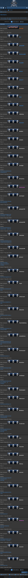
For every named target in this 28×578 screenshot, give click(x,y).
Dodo (20, 97)
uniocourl (21, 472)
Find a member (3, 18)
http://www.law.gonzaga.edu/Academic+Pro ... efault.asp (5, 479)
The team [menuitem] (17, 574)
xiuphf (20, 283)
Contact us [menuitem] (12, 574)
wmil (20, 438)
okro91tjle (21, 165)
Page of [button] (10, 21)
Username (2, 24)
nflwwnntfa (21, 309)
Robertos (21, 157)
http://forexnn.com (3, 565)
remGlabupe (21, 375)
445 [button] (21, 21)
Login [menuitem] (27, 8)
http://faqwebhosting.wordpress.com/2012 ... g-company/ (5, 382)
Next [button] (23, 21)
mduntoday (21, 235)
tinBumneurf (21, 398)
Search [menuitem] (26, 12)
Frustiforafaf (21, 559)
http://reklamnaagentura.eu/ (5, 277)
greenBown (21, 88)
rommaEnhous (22, 336)
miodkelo (21, 131)
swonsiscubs (22, 187)
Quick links (1, 8)
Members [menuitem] (23, 574)
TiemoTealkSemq (22, 322)
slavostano (21, 122)
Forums (3, 8)
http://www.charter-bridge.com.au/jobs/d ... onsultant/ (5, 264)
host (20, 37)
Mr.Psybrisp (21, 178)
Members (6, 8)
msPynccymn (22, 296)
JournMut (21, 508)
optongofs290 (22, 248)
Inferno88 (21, 28)
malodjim (21, 139)
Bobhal (20, 486)
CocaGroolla (21, 423)
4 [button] (16, 21)
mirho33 (21, 71)
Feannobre (21, 446)
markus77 (21, 79)
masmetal (21, 105)
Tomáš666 (21, 62)
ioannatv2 (21, 546)
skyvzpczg (21, 520)
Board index (4, 574)
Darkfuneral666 (22, 54)
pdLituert (21, 257)
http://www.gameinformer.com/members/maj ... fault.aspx (5, 430)
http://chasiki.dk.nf (3, 513)
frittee (20, 533)
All (7, 18)
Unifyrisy (21, 463)
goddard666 (21, 45)
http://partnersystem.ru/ (4, 356)
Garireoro (21, 500)
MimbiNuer (21, 410)
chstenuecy (21, 271)
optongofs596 (22, 222)
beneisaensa (21, 148)
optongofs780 (22, 209)
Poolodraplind (22, 390)
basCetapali (21, 195)
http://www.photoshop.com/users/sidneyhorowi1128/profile (5, 343)
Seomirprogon (22, 350)
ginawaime (21, 455)
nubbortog (21, 114)
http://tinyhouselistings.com (5, 404)
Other (10, 19)
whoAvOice (21, 362)
